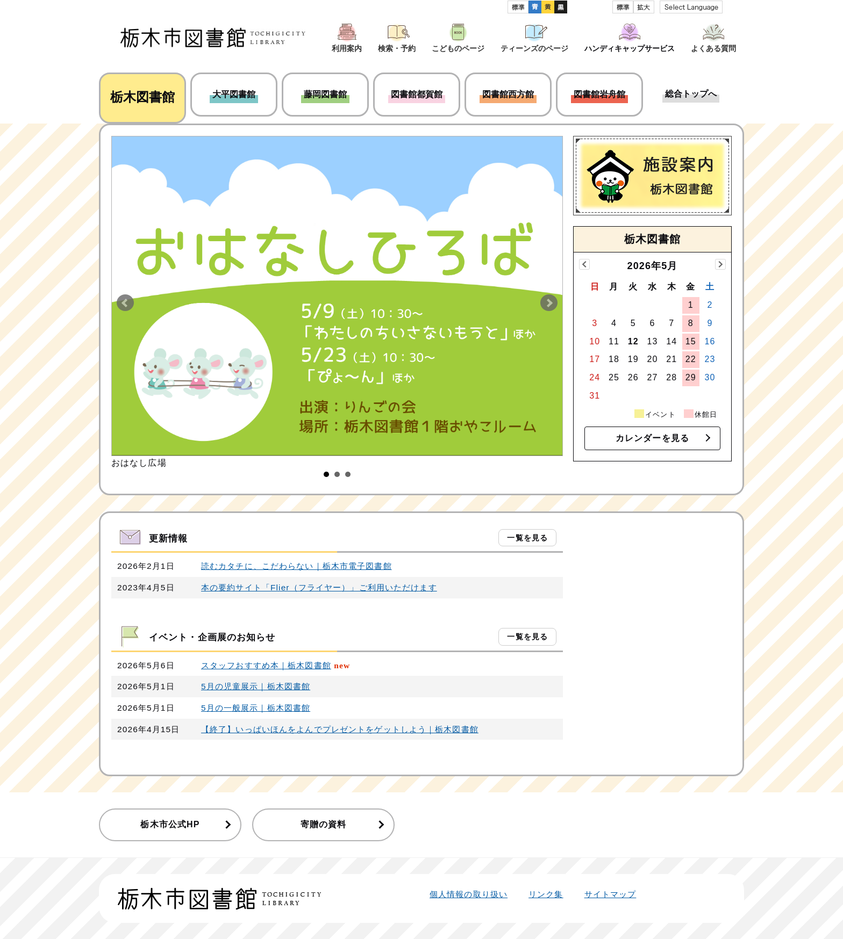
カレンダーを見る (652, 438)
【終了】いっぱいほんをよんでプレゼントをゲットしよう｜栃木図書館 (339, 729)
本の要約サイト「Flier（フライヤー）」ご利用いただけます (319, 587)
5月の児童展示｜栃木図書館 (255, 686)
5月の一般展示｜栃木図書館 (255, 707)
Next (549, 303)
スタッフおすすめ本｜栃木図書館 (266, 665)
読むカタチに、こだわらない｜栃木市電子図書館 (296, 565)
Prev (125, 303)
